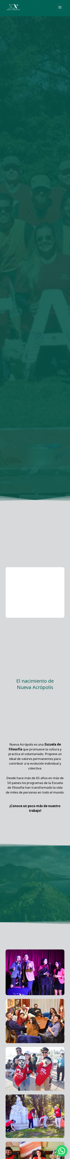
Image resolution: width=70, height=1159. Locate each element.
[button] (61, 1150)
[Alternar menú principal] (60, 7)
